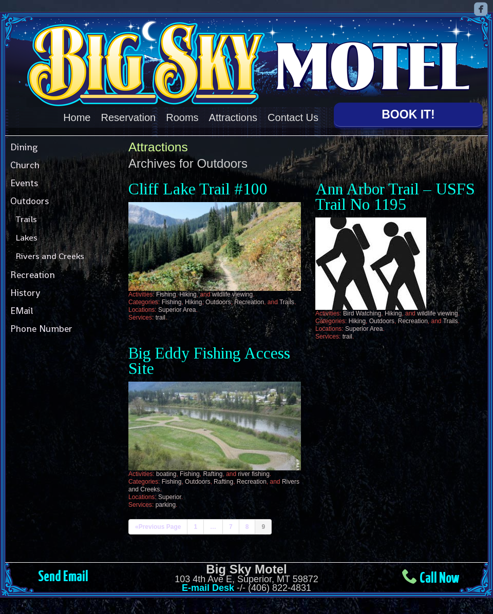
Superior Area (177, 309)
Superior (169, 497)
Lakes (26, 237)
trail (160, 317)
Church (25, 165)
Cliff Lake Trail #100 (198, 189)
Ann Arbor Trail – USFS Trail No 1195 (395, 196)
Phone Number (41, 328)
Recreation (32, 275)
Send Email (63, 577)
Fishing (166, 294)
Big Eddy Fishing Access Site (209, 361)
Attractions (233, 117)
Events (24, 183)
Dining (23, 147)
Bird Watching (362, 313)
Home (76, 117)
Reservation (128, 117)
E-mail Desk (208, 588)
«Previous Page (158, 526)
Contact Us (293, 117)
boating (166, 474)
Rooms (182, 117)
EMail (21, 310)
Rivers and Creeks (49, 256)
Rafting (212, 474)
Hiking (187, 294)
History (25, 293)
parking (166, 504)
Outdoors (29, 201)
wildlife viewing (232, 294)
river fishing (254, 474)
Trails (26, 219)
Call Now (439, 578)
